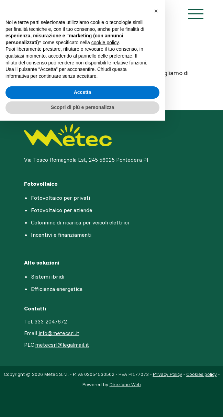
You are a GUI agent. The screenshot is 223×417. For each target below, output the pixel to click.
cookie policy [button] (105, 42)
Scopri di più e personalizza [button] (82, 107)
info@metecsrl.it (58, 333)
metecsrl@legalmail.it (62, 344)
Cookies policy (201, 374)
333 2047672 (51, 321)
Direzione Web (125, 384)
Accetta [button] (82, 92)
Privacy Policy (167, 374)
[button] (155, 10)
